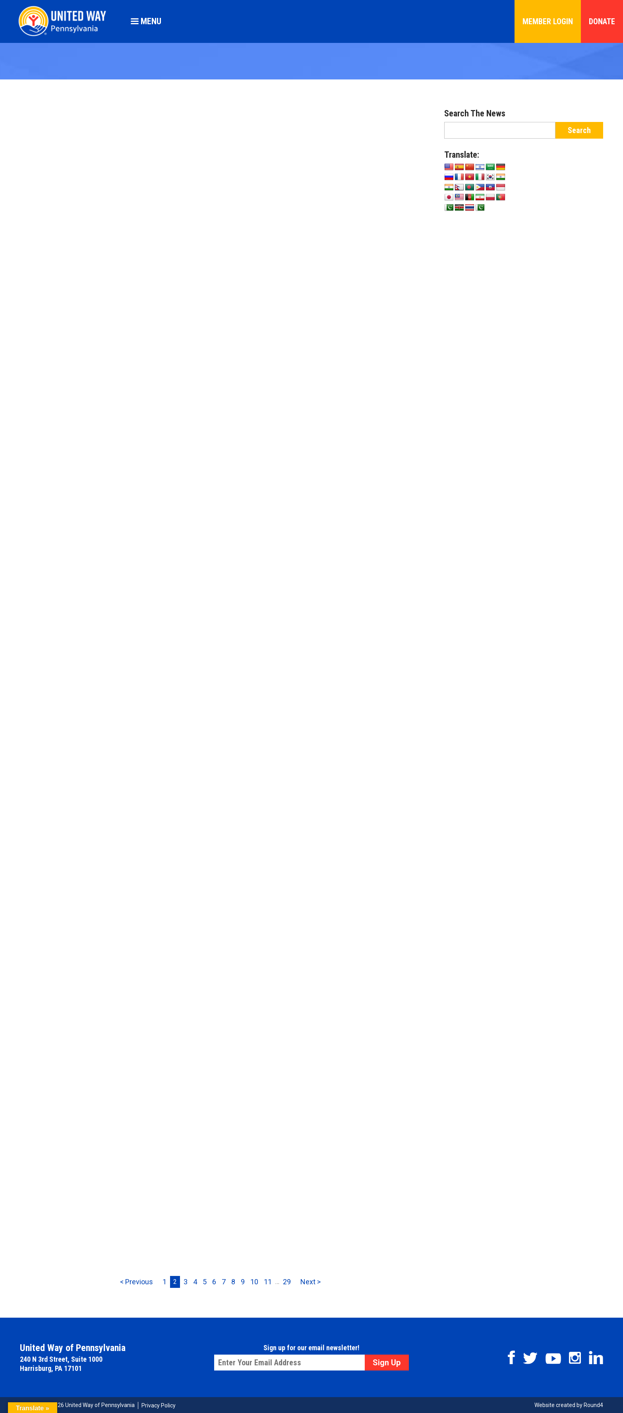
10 (254, 1282)
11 (268, 1282)
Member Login (547, 21)
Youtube (553, 1358)
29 (287, 1282)
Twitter (530, 1358)
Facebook (511, 1357)
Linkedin (596, 1357)
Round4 (593, 1405)
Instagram (575, 1357)
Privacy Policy (158, 1405)
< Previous (136, 1282)
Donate (602, 21)
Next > (310, 1282)
